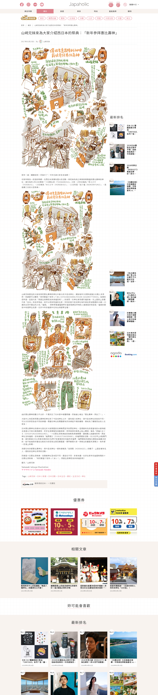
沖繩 (82, 18)
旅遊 (62, 11)
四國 (99, 18)
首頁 (22, 25)
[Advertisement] (125, 80)
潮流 (45, 11)
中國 (120, 18)
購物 (130, 11)
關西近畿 (52, 18)
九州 (90, 18)
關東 (63, 18)
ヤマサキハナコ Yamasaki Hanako (36, 469)
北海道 (72, 18)
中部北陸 (109, 18)
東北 (128, 18)
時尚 (96, 11)
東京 (42, 18)
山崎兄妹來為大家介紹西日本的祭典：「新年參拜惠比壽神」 (56, 25)
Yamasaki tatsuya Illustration (35, 467)
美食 (79, 11)
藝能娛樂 (113, 11)
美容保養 (28, 11)
